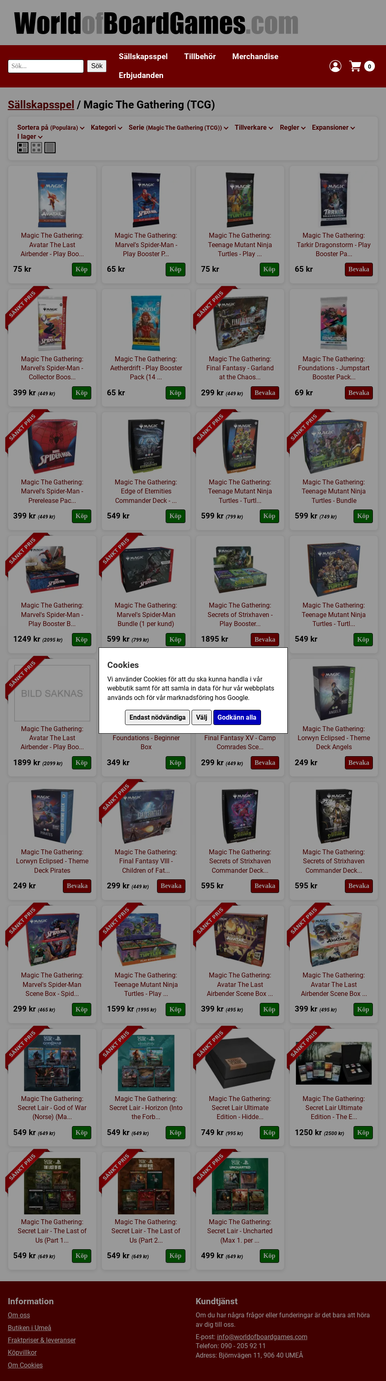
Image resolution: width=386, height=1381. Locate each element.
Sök (97, 65)
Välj (201, 717)
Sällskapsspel (143, 56)
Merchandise (255, 56)
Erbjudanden (141, 75)
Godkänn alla (237, 717)
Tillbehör (200, 56)
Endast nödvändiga (157, 717)
